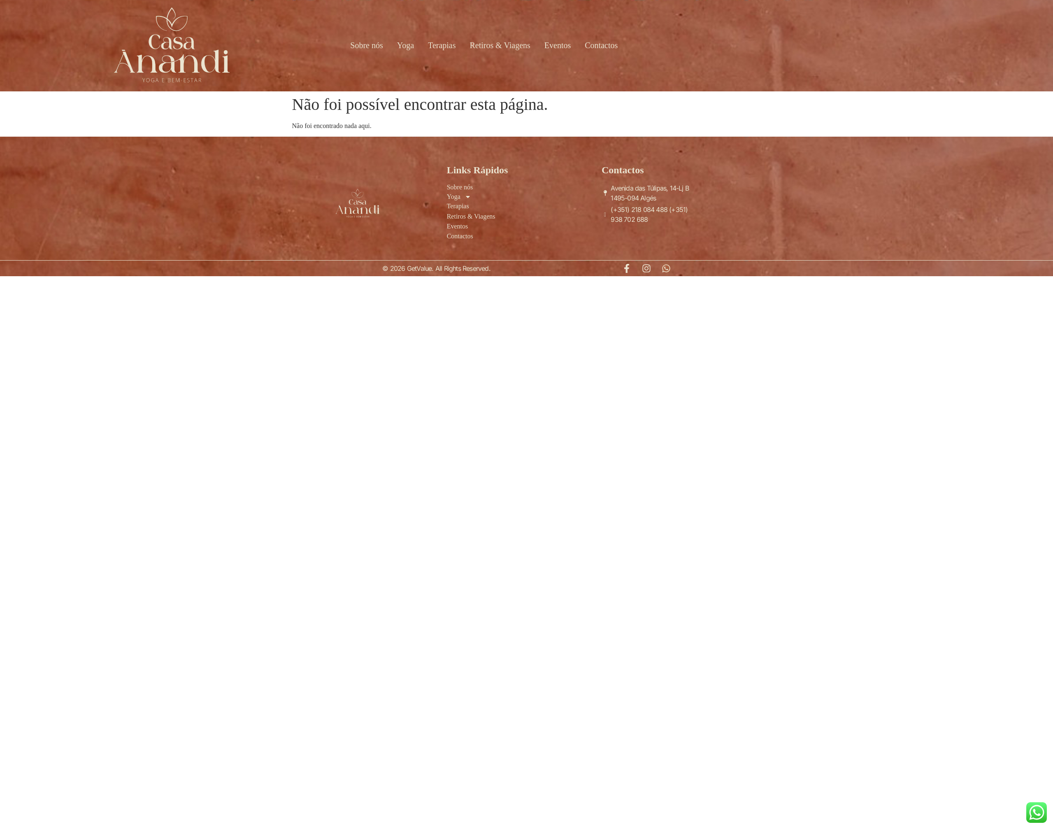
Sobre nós (366, 45)
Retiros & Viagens (500, 45)
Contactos (601, 45)
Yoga (405, 45)
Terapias (442, 45)
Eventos (557, 45)
